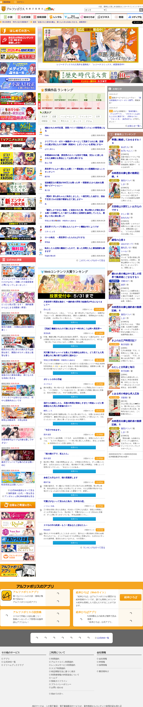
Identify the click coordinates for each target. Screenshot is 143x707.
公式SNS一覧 (103, 629)
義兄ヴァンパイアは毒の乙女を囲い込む (17, 455)
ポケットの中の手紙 (53, 379)
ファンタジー (85, 116)
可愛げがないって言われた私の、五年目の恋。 (65, 501)
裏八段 (47, 190)
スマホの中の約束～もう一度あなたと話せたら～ (66, 525)
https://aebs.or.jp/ (105, 703)
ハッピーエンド (68, 116)
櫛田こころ (48, 411)
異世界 (45, 116)
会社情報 (103, 650)
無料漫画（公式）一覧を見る (21, 485)
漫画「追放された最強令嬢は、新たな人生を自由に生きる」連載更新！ (60, 22)
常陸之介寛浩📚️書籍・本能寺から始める (60, 221)
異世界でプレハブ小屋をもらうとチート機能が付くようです (72, 227)
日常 (98, 116)
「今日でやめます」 (53, 430)
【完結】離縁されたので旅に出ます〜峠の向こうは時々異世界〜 (73, 328)
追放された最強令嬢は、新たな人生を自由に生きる (17, 368)
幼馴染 (45, 121)
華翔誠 (47, 242)
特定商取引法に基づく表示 (63, 663)
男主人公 (65, 121)
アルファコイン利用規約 (62, 653)
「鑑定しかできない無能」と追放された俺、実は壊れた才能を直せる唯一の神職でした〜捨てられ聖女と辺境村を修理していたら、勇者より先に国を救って (75, 213)
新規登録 (6, 2)
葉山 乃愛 (48, 163)
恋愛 (54, 116)
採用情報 (103, 656)
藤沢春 (47, 177)
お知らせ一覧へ (135, 126)
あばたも (125, 147)
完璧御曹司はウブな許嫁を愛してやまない (17, 432)
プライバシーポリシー (61, 676)
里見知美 (47, 333)
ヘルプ (54, 669)
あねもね (125, 217)
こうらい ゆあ (49, 506)
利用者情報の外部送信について (65, 666)
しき (123, 184)
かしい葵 (125, 214)
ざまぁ (89, 121)
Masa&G (47, 530)
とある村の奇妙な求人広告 (125, 393)
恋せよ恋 (47, 309)
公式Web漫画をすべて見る (22, 482)
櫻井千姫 (47, 482)
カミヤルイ (48, 384)
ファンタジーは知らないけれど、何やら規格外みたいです (17, 390)
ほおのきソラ (127, 244)
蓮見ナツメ (126, 180)
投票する (74, 322)
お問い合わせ (57, 679)
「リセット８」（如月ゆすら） (121, 119)
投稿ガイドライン (59, 672)
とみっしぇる (50, 231)
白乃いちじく (127, 151)
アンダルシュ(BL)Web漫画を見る (19, 488)
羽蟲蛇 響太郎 (50, 256)
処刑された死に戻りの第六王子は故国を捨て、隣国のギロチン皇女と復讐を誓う (17, 344)
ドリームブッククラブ (14, 656)
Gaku (47, 135)
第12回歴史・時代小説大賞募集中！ (16, 22)
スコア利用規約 (58, 660)
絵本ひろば (130, 588)
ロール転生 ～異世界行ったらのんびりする (65, 237)
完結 (54, 121)
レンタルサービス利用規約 (63, 656)
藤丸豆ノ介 (126, 247)
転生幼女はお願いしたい (12, 476)
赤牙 (123, 285)
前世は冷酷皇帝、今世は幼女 (14, 411)
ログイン (20, 2)
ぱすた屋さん (50, 149)
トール (124, 251)
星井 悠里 (47, 435)
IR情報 (102, 653)
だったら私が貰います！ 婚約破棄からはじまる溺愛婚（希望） (17, 297)
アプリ (7, 650)
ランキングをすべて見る (94, 547)
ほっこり (77, 121)
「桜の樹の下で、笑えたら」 (57, 454)
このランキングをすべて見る (92, 260)
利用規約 (55, 650)
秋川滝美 (125, 344)
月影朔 (124, 397)
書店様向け (104, 663)
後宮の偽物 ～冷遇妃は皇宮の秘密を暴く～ (17, 319)
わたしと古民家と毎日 (123, 367)
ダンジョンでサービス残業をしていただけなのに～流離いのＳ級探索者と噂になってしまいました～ (17, 273)
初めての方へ (57, 685)
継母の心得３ (118, 240)
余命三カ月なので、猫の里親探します (61, 477)
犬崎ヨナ (125, 281)
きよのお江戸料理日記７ (124, 340)
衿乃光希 (125, 371)
